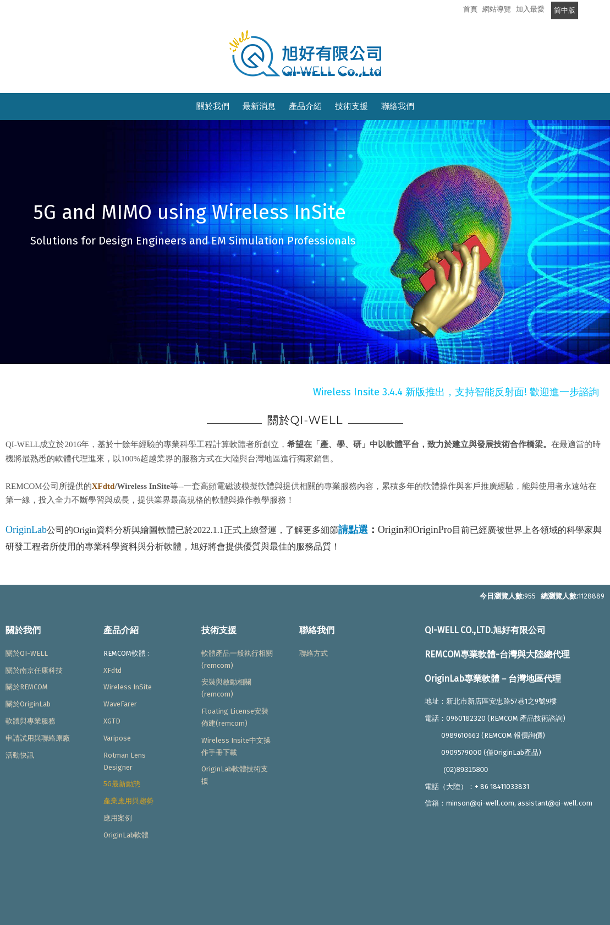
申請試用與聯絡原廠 (38, 738)
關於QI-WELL (27, 653)
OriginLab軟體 (126, 835)
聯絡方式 (313, 653)
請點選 (353, 529)
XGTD (111, 721)
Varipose (117, 738)
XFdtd (103, 486)
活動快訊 (20, 755)
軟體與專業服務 (31, 721)
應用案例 (117, 818)
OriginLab (26, 529)
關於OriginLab (28, 704)
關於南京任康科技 (34, 670)
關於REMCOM (27, 687)
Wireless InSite (127, 687)
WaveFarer (120, 704)
